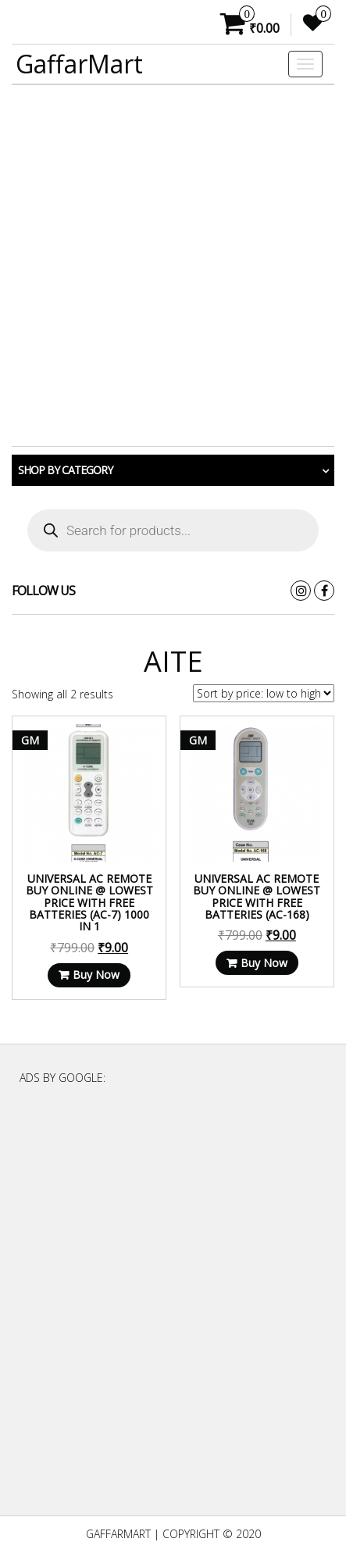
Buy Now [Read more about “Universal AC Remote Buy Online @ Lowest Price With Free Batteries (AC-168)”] (264, 962)
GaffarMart (79, 63)
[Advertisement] (173, 266)
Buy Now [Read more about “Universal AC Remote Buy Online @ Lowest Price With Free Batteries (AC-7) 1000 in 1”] (96, 974)
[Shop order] (263, 693)
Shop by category (65, 469)
